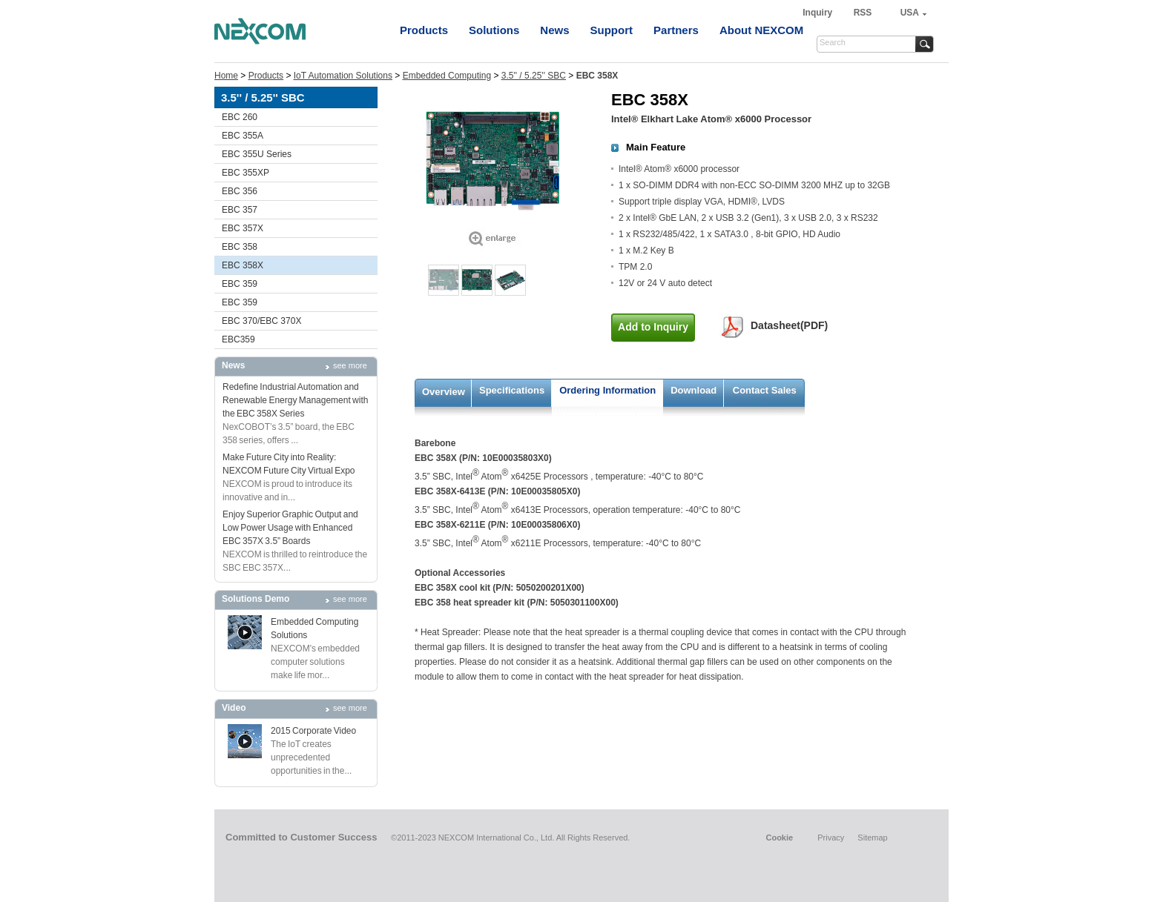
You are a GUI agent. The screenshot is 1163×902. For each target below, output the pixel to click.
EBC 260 (239, 117)
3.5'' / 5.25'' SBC (533, 75)
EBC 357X (242, 228)
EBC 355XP (245, 173)
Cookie (779, 837)
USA (909, 12)
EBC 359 (239, 284)
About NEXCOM (761, 30)
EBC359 (238, 339)
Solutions (494, 30)
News (554, 30)
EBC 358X (242, 265)
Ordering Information (607, 390)
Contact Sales (765, 390)
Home (226, 75)
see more (350, 365)
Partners (676, 30)
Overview (443, 391)
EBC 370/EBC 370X (261, 321)
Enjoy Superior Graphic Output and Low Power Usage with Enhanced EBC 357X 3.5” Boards (290, 527)
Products (424, 30)
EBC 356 (239, 191)
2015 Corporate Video (313, 731)
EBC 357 (239, 210)
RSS (863, 12)
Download (693, 390)
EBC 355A (242, 135)
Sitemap (872, 837)
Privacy (830, 837)
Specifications (511, 390)
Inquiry (818, 12)
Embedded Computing (447, 75)
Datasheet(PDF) (789, 325)
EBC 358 (239, 247)
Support (611, 30)
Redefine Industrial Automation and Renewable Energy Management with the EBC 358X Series (295, 400)
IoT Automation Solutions (343, 75)
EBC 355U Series (256, 154)
